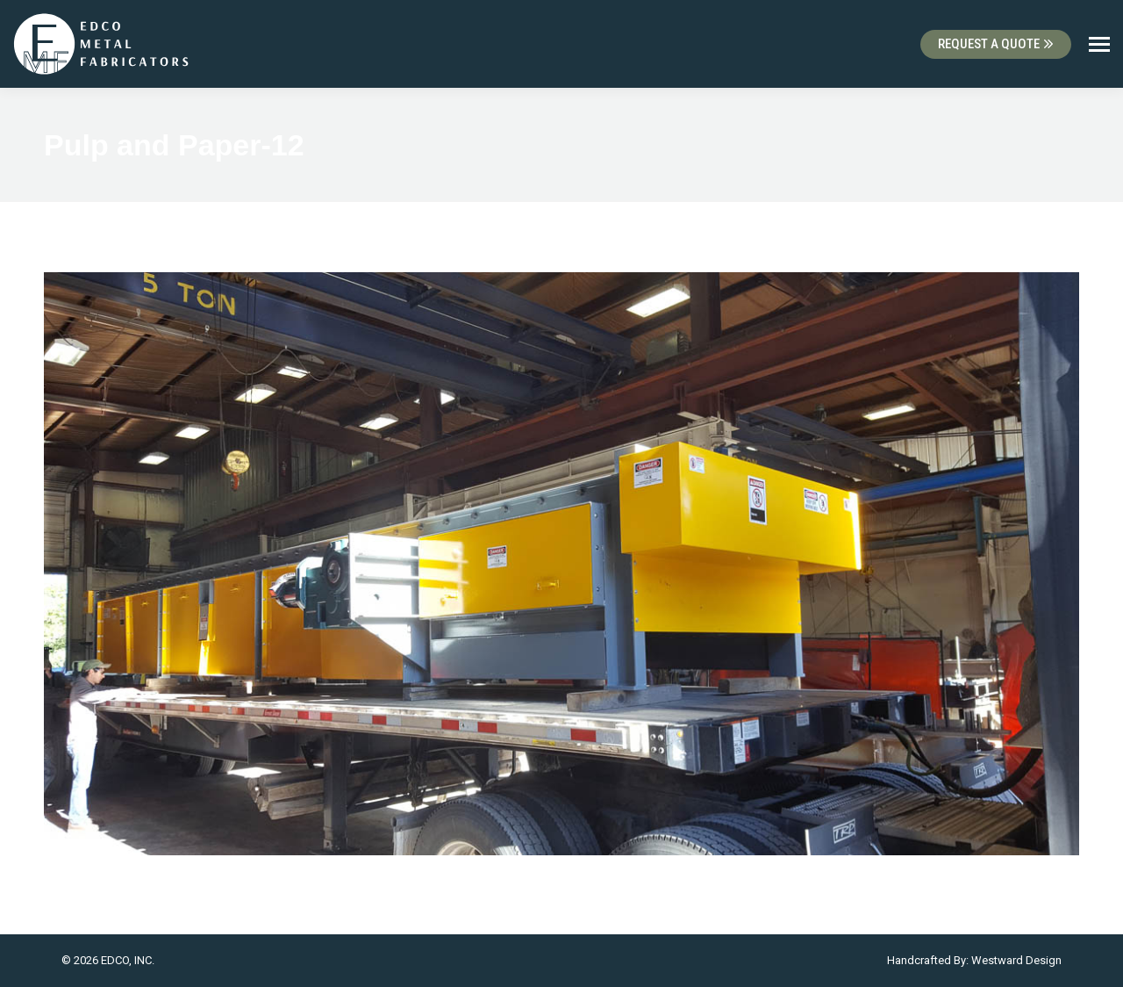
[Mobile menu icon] (1099, 44)
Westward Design (1016, 960)
